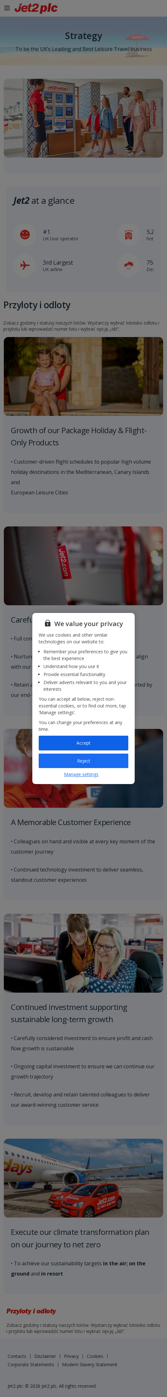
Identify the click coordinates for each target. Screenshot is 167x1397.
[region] (83, 698)
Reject (83, 761)
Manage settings (81, 774)
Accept (83, 743)
